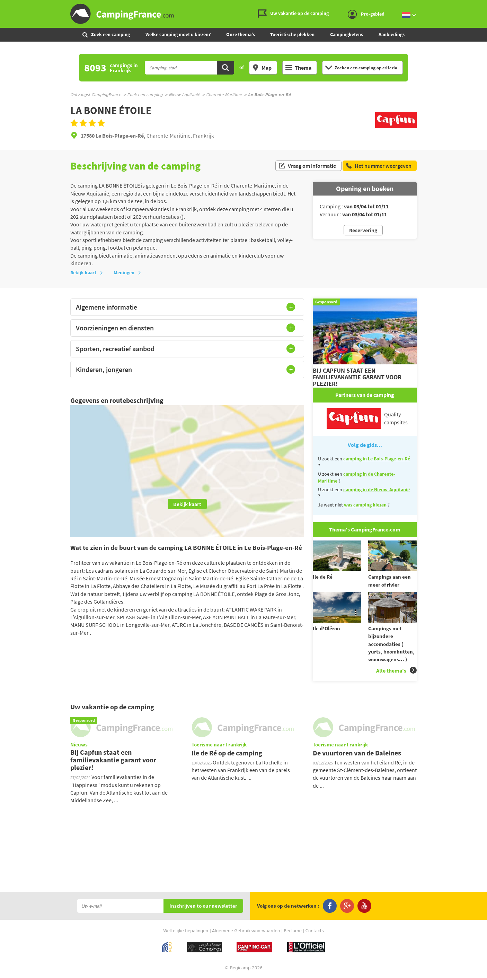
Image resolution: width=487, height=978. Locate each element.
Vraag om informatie (307, 165)
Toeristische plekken (292, 34)
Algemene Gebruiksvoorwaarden (246, 930)
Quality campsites (367, 418)
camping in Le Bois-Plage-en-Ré (376, 459)
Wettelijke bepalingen (185, 930)
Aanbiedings (392, 34)
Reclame (293, 930)
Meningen (127, 272)
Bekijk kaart (86, 272)
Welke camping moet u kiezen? (178, 34)
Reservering (363, 230)
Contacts (315, 930)
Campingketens (346, 34)
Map (262, 67)
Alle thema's (396, 670)
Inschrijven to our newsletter (203, 906)
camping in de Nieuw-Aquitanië (376, 489)
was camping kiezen (365, 505)
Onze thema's (240, 34)
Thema (298, 67)
